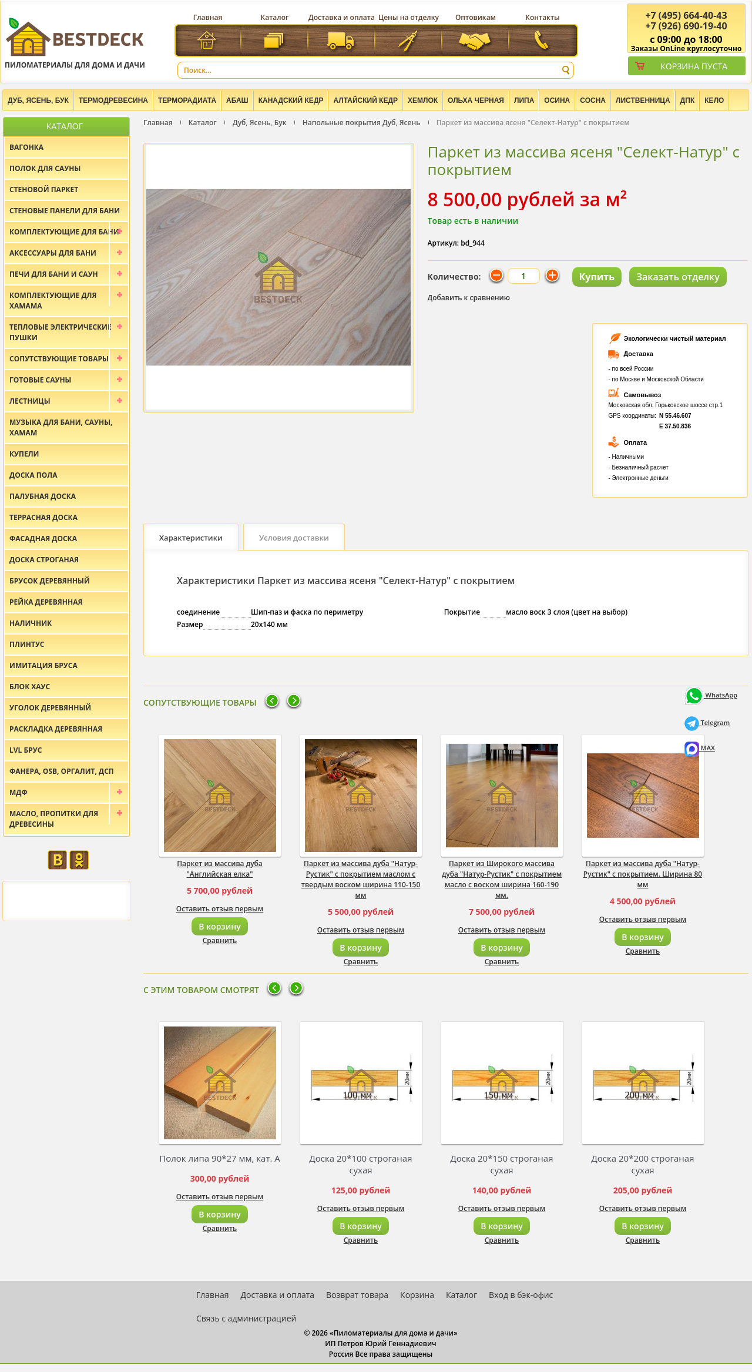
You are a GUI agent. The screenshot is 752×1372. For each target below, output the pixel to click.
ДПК (687, 100)
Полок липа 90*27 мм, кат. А (219, 1158)
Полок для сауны (44, 168)
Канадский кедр (291, 100)
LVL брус (25, 750)
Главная (208, 17)
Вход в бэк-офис (521, 1294)
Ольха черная (476, 100)
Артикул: (443, 243)
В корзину (219, 926)
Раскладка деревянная (55, 729)
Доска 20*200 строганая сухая (643, 1164)
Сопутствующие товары (59, 359)
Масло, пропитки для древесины (53, 819)
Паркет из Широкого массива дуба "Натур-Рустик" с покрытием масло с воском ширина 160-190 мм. (502, 879)
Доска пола (33, 475)
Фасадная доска (43, 539)
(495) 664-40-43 (686, 15)
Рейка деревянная (45, 602)
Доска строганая (44, 560)
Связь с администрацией (246, 1318)
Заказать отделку (678, 276)
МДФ (18, 792)
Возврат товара (357, 1294)
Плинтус (27, 644)
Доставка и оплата (341, 17)
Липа (524, 100)
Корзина (417, 1294)
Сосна (593, 100)
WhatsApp (710, 694)
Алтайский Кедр (365, 100)
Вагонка (26, 147)
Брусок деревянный (49, 581)
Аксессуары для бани (52, 253)
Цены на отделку (408, 17)
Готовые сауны (40, 380)
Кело (714, 100)
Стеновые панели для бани (64, 211)
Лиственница (643, 100)
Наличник (30, 623)
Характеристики (191, 537)
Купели (24, 454)
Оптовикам (475, 17)
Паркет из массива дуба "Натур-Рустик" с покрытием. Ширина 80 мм (642, 874)
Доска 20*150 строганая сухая (502, 1164)
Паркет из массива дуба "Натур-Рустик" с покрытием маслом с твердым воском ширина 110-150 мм (361, 879)
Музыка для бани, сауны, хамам (60, 427)
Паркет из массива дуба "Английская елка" (220, 868)
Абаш (237, 100)
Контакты (542, 17)
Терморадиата (187, 100)
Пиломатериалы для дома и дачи (75, 42)
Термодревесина (113, 100)
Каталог (275, 17)
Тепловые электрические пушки (60, 332)
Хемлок (423, 100)
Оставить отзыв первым (220, 909)
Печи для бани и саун (53, 274)
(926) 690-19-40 (686, 25)
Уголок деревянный (50, 708)
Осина (557, 100)
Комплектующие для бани (64, 232)
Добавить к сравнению (469, 298)
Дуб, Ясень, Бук (38, 100)
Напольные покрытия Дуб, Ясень (362, 123)
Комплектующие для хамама (53, 300)
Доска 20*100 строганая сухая (361, 1164)
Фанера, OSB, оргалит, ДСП (61, 771)
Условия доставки (294, 537)
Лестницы (30, 401)
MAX (699, 747)
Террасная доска (43, 517)
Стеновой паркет (43, 189)
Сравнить (220, 940)
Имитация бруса (43, 665)
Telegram (707, 722)
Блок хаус (29, 687)
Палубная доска (42, 496)
